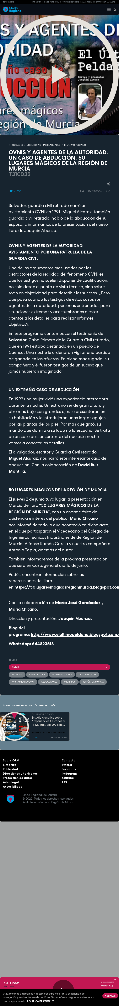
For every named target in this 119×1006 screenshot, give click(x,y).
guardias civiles (62, 674)
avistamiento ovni (23, 681)
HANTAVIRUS (37, 2)
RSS (64, 782)
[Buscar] (113, 9)
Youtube (68, 778)
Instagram (69, 773)
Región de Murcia (93, 681)
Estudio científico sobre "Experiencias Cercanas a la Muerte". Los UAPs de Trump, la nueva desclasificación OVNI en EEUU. (48, 721)
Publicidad (10, 769)
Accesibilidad (12, 786)
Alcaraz (111, 2)
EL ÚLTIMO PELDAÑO (75, 145)
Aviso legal (11, 782)
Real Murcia (86, 2)
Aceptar (110, 995)
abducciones (49, 681)
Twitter (67, 765)
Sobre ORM (11, 760)
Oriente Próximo (52, 2)
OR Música (107, 986)
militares (17, 674)
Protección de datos (18, 778)
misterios (70, 681)
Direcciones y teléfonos (20, 773)
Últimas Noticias (70, 2)
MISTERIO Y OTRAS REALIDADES (43, 145)
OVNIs (59, 667)
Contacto (68, 760)
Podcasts (17, 145)
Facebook (69, 769)
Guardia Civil (37, 674)
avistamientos (87, 674)
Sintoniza (10, 765)
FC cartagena (99, 2)
